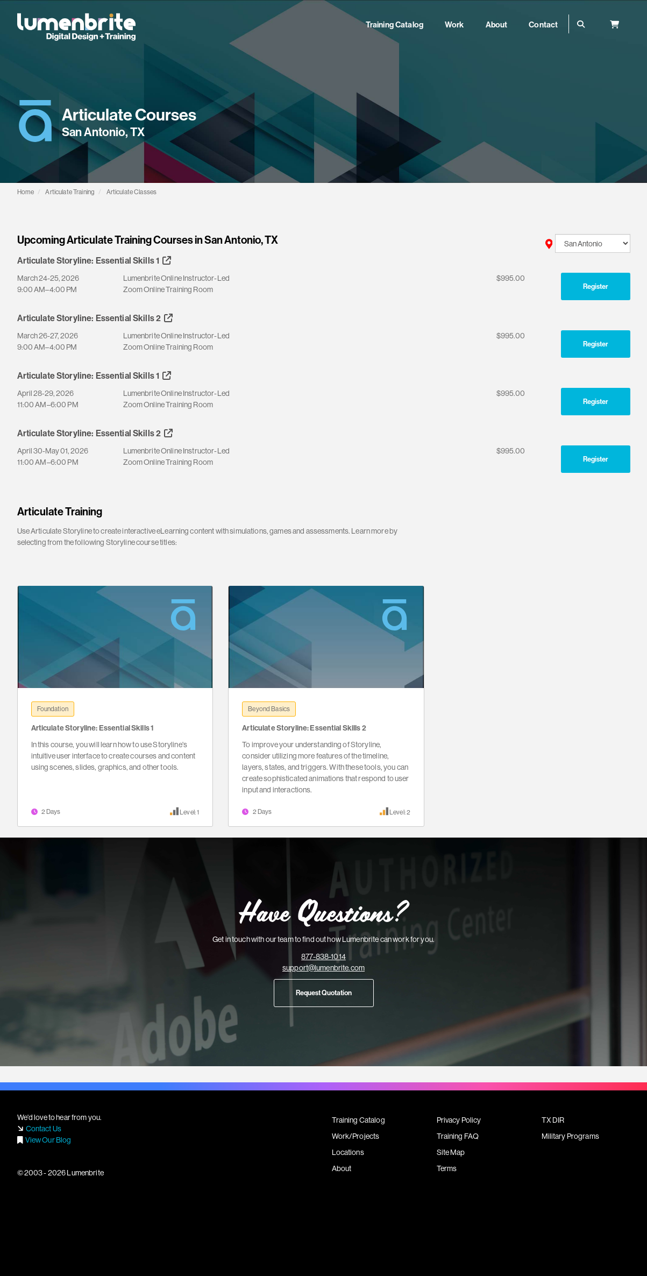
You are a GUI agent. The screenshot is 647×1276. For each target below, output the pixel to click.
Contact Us (43, 1128)
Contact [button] (543, 24)
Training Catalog (358, 1120)
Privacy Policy (459, 1120)
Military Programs (570, 1136)
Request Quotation (324, 992)
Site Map (451, 1152)
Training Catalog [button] (394, 24)
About (342, 1168)
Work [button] (454, 24)
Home (25, 192)
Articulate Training (70, 192)
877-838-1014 (323, 956)
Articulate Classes (131, 192)
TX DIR (553, 1120)
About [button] (497, 24)
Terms (447, 1168)
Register (595, 286)
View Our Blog (48, 1140)
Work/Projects (356, 1136)
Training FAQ (458, 1136)
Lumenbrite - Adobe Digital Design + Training (76, 27)
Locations (348, 1152)
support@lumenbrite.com (323, 968)
